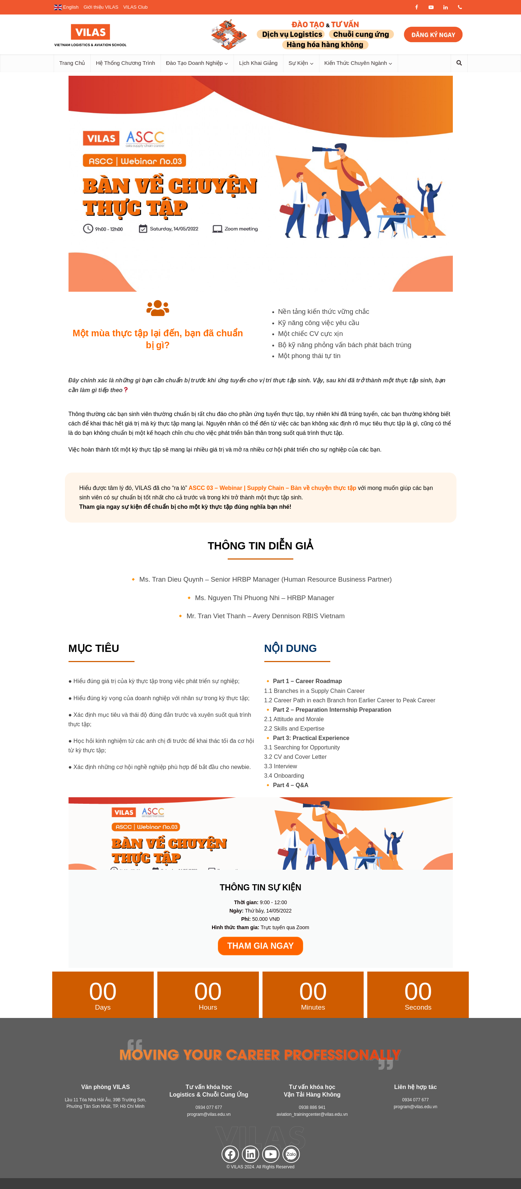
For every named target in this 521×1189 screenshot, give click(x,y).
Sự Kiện (298, 63)
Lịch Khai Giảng (258, 63)
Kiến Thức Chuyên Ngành (355, 63)
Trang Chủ (72, 63)
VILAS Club (135, 7)
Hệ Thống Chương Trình (125, 63)
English (66, 7)
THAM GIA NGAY (260, 946)
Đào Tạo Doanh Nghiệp (194, 63)
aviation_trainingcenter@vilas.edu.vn (312, 1114)
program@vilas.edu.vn (209, 1114)
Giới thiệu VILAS (100, 7)
